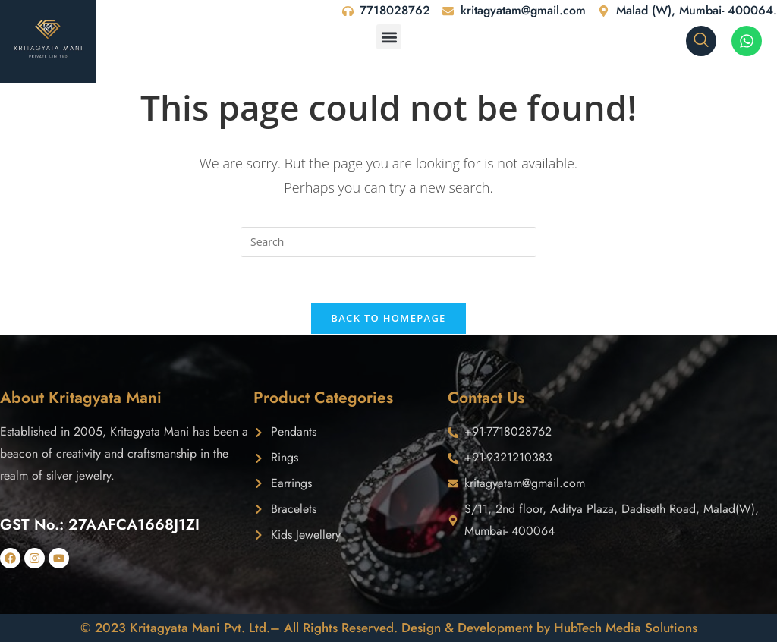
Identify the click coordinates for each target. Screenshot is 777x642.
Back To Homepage (388, 319)
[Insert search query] (388, 242)
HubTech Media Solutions (625, 627)
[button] (388, 36)
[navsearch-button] (701, 41)
